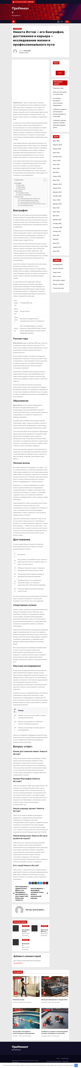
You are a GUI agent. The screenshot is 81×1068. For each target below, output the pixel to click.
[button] (62, 21)
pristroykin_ (28, 50)
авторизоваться (18, 963)
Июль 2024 (56, 164)
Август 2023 (56, 200)
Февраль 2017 (57, 247)
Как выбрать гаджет (59, 280)
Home (58, 1058)
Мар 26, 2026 (19, 1002)
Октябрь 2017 (57, 231)
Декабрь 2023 (57, 192)
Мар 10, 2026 (47, 1036)
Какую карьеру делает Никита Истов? (30, 202)
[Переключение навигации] (58, 21)
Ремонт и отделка (58, 284)
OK (76, 1065)
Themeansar (15, 1062)
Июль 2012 (56, 251)
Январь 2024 (57, 188)
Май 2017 (56, 239)
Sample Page (65, 1058)
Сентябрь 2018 (57, 227)
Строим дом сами (58, 288)
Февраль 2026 (57, 145)
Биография (18, 183)
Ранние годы (20, 185)
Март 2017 (56, 243)
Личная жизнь (21, 189)
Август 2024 (56, 161)
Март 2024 (56, 180)
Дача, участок (57, 276)
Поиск (56, 63)
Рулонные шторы (58, 88)
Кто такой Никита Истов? (27, 205)
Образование (21, 187)
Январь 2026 (57, 149)
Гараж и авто (57, 272)
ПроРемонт (20, 1047)
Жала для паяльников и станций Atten (54, 999)
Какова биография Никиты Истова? (29, 200)
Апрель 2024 (57, 176)
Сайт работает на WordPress (19, 1060)
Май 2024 (56, 172)
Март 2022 (56, 208)
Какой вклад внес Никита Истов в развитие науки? (33, 204)
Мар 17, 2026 (19, 1036)
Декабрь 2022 (57, 204)
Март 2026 (56, 141)
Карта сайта (66, 1061)
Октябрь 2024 (57, 157)
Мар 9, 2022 (25, 933)
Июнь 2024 (56, 168)
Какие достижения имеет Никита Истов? (30, 198)
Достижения (18, 191)
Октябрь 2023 (57, 196)
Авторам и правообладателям (53, 1061)
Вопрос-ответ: (19, 197)
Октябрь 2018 (57, 224)
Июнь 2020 (56, 212)
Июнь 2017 (56, 235)
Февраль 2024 (57, 184)
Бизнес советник (58, 268)
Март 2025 (56, 153)
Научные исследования (24, 195)
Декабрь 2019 (57, 220)
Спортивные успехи (23, 193)
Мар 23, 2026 (47, 1002)
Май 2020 (56, 216)
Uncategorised (17, 28)
